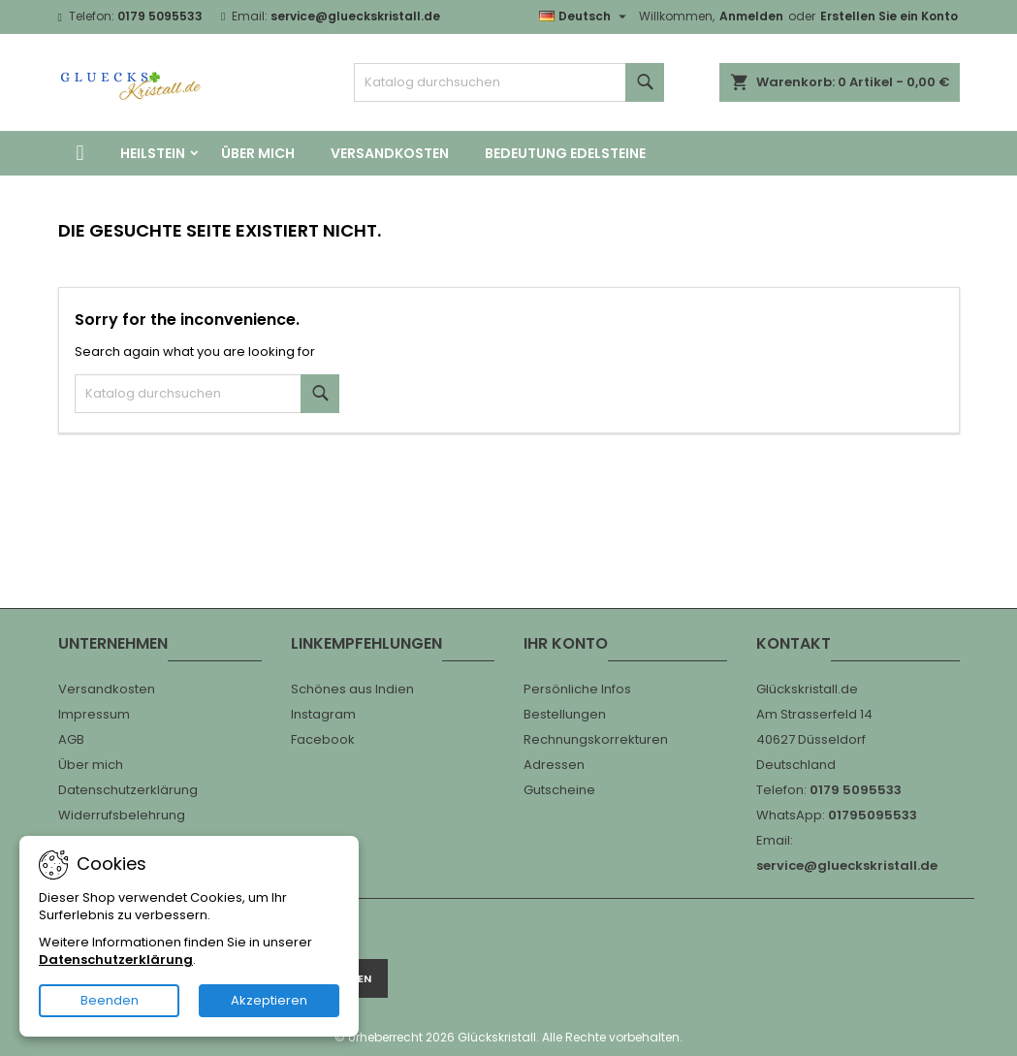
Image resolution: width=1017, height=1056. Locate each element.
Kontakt (793, 643)
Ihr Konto (566, 643)
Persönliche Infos (577, 689)
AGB (71, 739)
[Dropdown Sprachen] (585, 16)
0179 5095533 (160, 16)
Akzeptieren (269, 1000)
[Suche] (509, 82)
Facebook (323, 739)
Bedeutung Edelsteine (565, 153)
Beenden (109, 1000)
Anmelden (751, 16)
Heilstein (152, 153)
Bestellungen (565, 714)
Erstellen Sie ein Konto (889, 16)
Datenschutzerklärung (128, 790)
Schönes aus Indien (352, 689)
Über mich (258, 153)
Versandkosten (390, 153)
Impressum (94, 714)
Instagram (323, 714)
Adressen (554, 764)
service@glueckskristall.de (355, 16)
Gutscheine (559, 790)
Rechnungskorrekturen (596, 739)
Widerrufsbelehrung (121, 815)
